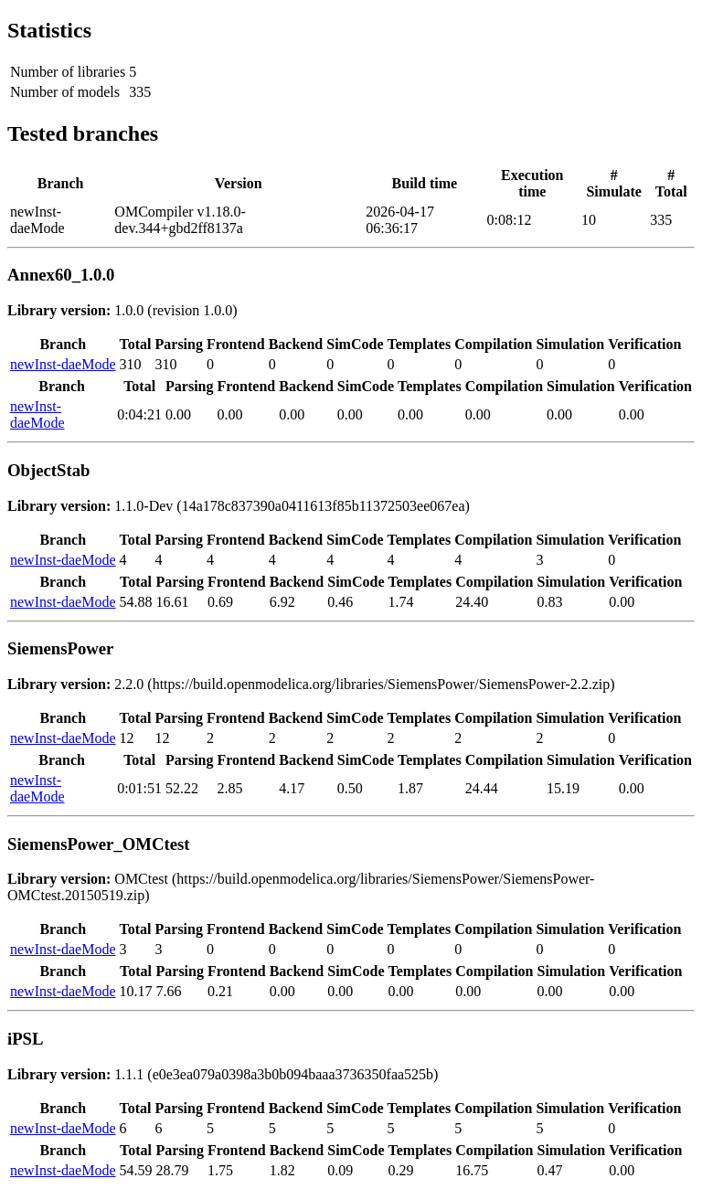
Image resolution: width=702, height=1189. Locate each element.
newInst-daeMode (63, 364)
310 (131, 364)
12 (127, 738)
